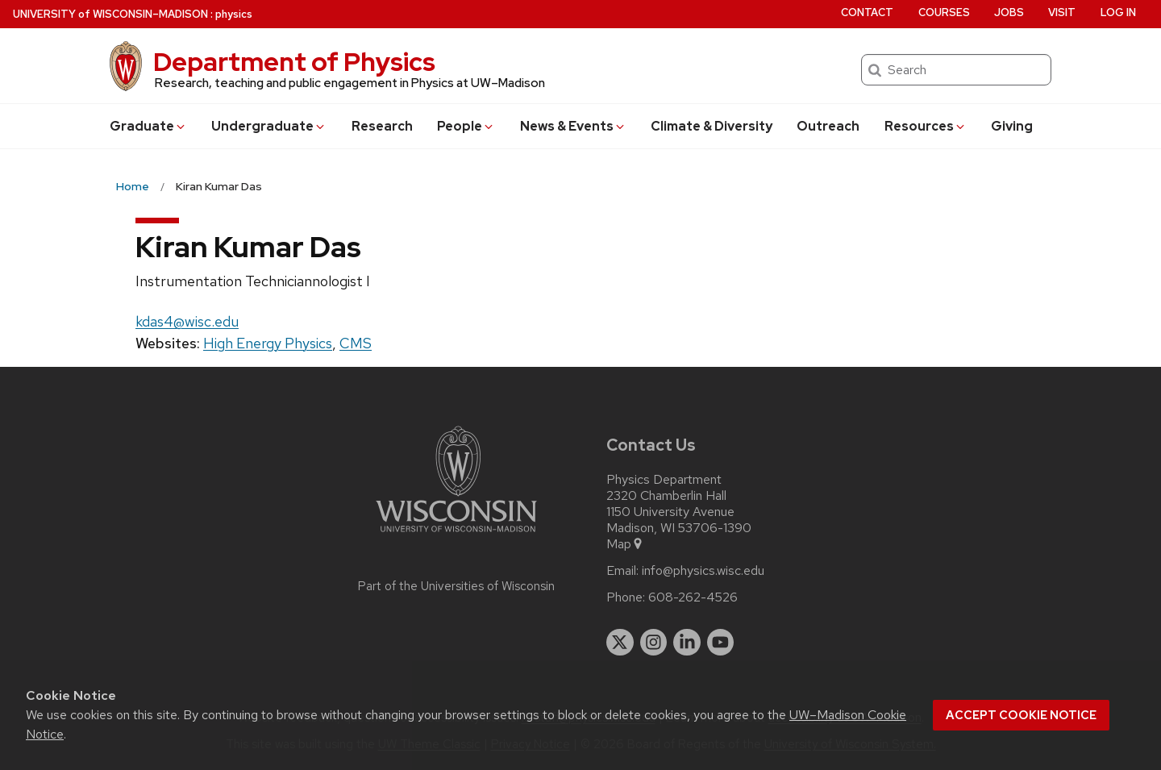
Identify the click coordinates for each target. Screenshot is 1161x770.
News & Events (573, 126)
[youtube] (720, 642)
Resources (925, 126)
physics (233, 14)
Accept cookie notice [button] (1021, 715)
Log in (1118, 12)
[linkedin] (687, 642)
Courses (944, 12)
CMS (355, 343)
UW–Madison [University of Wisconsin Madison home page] (110, 14)
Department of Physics (294, 61)
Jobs (1009, 12)
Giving (1012, 126)
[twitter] (620, 642)
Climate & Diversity (711, 126)
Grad (148, 126)
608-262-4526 (693, 597)
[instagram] (654, 642)
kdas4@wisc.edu (187, 321)
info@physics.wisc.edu (703, 571)
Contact (867, 12)
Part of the (456, 586)
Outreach (828, 126)
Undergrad (269, 126)
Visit (1062, 12)
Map (625, 544)
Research (382, 126)
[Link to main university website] (456, 535)
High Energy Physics (267, 343)
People (466, 126)
